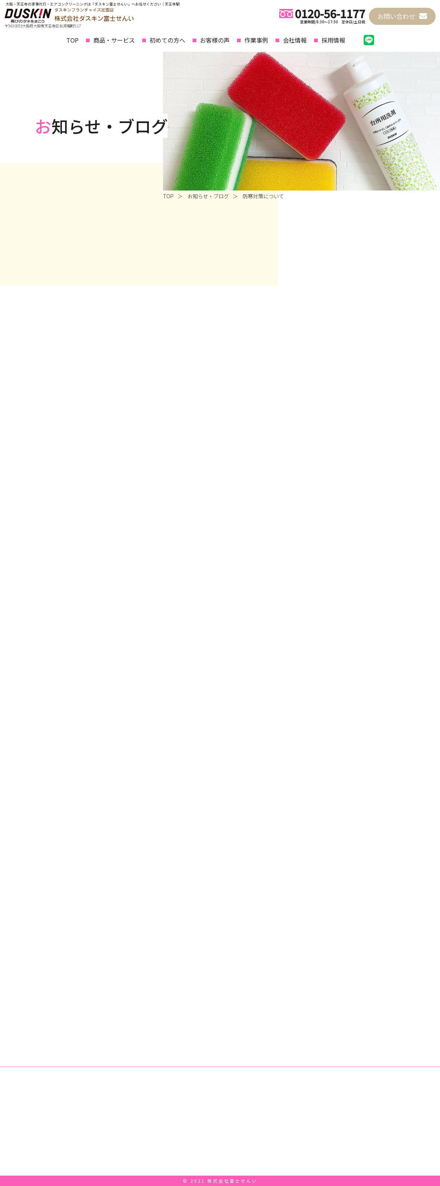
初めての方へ (167, 40)
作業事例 (256, 40)
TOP (72, 40)
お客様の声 (215, 40)
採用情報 (333, 40)
